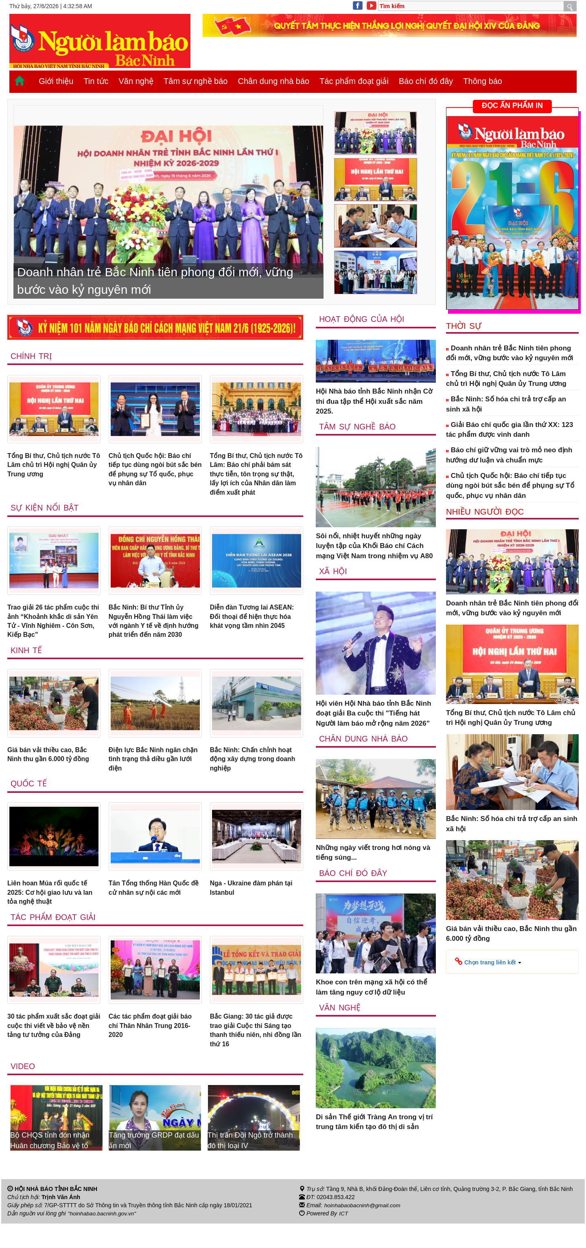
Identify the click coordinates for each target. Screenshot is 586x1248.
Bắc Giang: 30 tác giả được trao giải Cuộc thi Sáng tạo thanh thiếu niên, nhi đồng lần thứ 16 (254, 1053)
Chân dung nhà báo (273, 81)
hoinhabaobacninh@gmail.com (363, 1230)
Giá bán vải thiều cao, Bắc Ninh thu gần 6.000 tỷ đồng (51, 772)
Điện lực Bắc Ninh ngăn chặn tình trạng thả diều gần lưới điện (148, 777)
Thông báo (482, 81)
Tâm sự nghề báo (195, 81)
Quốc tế (29, 803)
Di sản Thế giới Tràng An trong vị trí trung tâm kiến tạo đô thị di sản (374, 1122)
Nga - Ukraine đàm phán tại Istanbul (255, 908)
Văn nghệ (136, 81)
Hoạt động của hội (362, 319)
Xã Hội (333, 571)
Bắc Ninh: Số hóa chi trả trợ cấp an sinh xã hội (506, 404)
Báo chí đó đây (426, 81)
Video (23, 1091)
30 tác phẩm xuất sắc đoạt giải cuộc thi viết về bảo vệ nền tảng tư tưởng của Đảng (53, 1049)
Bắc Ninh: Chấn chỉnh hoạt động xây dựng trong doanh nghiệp (256, 777)
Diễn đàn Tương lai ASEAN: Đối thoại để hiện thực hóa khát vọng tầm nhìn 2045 (255, 622)
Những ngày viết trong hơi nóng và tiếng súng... (373, 853)
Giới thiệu (56, 81)
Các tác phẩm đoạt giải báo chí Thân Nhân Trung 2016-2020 (154, 1049)
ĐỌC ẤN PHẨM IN (512, 105)
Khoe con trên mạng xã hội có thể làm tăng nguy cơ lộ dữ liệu (371, 988)
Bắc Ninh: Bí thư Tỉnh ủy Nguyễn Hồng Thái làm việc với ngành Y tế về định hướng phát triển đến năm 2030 (154, 631)
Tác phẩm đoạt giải (354, 81)
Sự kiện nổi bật (45, 511)
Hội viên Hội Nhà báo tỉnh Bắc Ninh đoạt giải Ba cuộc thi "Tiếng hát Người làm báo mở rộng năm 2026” (373, 714)
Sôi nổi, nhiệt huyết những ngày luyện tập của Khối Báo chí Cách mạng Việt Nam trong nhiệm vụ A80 (374, 546)
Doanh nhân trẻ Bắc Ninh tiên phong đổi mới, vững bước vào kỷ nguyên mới (509, 353)
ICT (343, 1238)
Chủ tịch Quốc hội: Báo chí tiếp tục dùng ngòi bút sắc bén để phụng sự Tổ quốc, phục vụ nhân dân (153, 471)
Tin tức (95, 81)
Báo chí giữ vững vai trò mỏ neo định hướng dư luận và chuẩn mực (509, 455)
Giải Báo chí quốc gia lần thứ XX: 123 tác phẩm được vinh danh (509, 429)
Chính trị (31, 356)
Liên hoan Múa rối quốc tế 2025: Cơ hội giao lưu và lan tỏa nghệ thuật (52, 913)
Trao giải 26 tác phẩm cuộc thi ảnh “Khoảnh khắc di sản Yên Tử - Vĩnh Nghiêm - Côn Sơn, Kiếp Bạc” (52, 626)
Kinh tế (26, 667)
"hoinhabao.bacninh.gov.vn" (103, 1238)
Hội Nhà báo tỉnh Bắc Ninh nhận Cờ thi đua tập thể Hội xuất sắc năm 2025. (374, 402)
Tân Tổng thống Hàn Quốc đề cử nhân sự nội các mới (152, 908)
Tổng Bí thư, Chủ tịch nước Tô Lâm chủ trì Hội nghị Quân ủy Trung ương (51, 466)
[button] (488, 961)
